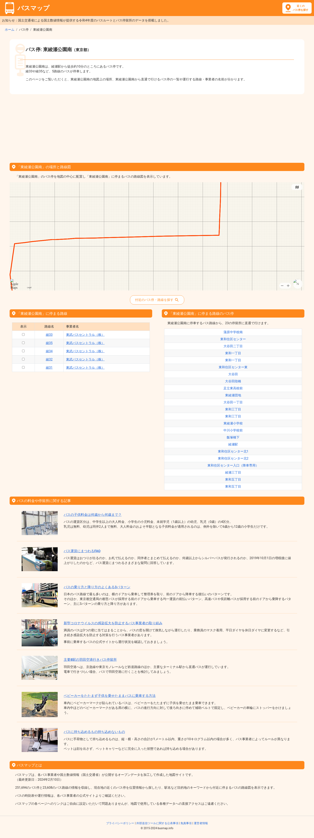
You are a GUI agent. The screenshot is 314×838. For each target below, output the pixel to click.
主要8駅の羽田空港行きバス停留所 (90, 660)
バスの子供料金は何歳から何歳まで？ (93, 515)
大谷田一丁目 (233, 402)
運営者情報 (201, 823)
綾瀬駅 (233, 444)
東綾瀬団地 (233, 395)
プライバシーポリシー (120, 823)
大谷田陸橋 (233, 381)
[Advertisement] (157, 127)
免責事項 (186, 823)
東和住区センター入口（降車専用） (233, 465)
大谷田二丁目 (233, 346)
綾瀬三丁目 (233, 472)
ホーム (9, 29)
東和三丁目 (233, 409)
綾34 (49, 351)
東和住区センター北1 (233, 451)
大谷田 (233, 374)
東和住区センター (233, 339)
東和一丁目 (233, 353)
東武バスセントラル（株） (85, 335)
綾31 (49, 367)
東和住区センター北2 (233, 458)
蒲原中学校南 (233, 332)
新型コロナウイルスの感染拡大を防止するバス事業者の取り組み (113, 623)
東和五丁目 (233, 479)
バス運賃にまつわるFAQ (82, 551)
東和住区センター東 (233, 367)
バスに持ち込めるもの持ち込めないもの (94, 732)
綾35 (49, 343)
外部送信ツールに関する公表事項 (157, 823)
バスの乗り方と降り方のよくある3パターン (97, 587)
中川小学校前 (233, 430)
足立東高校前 (233, 388)
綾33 (49, 335)
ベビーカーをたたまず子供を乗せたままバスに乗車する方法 (110, 696)
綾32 (49, 359)
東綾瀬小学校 (233, 423)
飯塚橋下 (233, 437)
